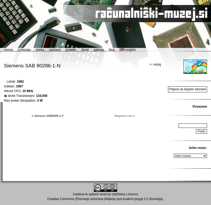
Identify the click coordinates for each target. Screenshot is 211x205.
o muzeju (24, 50)
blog (112, 50)
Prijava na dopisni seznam (187, 89)
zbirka (40, 50)
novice (8, 50)
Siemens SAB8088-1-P (49, 115)
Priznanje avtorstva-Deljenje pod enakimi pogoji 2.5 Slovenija (119, 199)
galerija (99, 50)
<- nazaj (155, 64)
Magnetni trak (123, 115)
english (127, 50)
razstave (55, 50)
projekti (71, 50)
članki (85, 50)
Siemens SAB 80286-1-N (32, 65)
